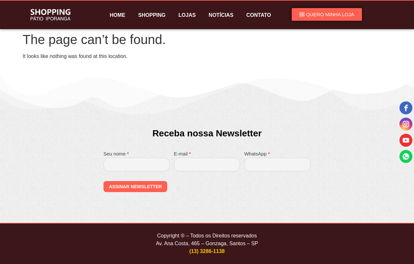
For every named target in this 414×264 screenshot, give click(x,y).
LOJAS (187, 15)
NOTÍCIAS (221, 15)
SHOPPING (151, 15)
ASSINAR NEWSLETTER (135, 186)
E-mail (182, 153)
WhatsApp (257, 153)
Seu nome (116, 153)
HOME (117, 15)
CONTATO (258, 15)
